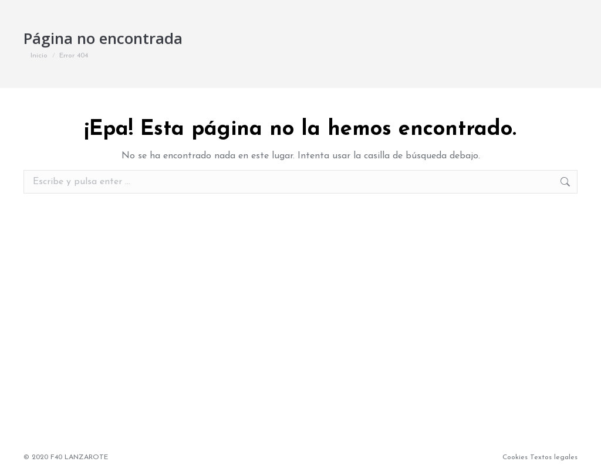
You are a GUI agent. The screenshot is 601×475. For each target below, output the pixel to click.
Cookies (515, 457)
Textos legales (554, 457)
